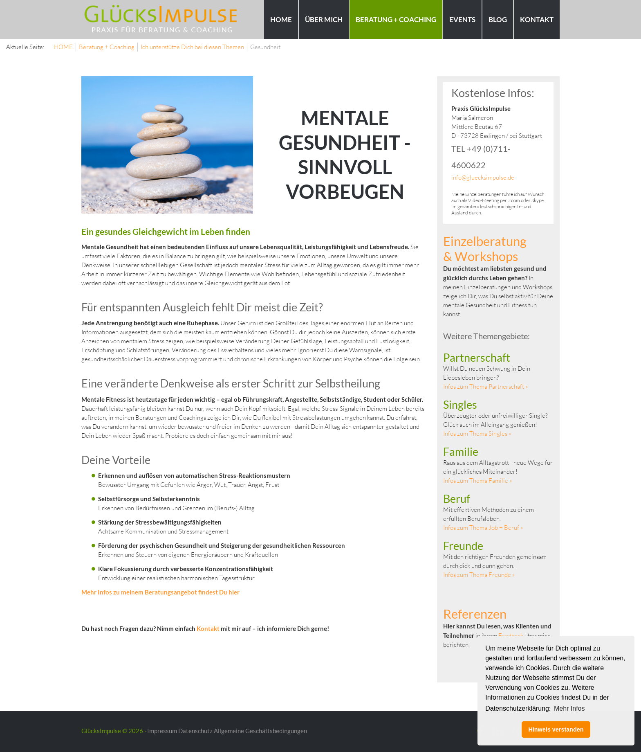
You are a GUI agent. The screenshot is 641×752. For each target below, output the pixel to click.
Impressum (162, 730)
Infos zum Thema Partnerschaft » (485, 386)
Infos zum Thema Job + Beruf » (483, 527)
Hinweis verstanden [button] (555, 729)
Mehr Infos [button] (569, 708)
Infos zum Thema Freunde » (479, 575)
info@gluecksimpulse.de (482, 177)
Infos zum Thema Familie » (477, 480)
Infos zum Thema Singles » (477, 433)
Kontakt (209, 628)
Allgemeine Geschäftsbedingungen (260, 730)
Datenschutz (195, 730)
